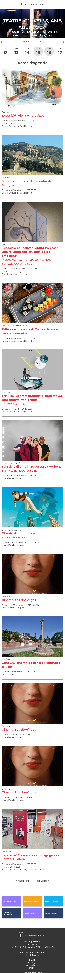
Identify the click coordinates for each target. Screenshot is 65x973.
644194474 (48, 947)
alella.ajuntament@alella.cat (31, 952)
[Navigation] (3, 23)
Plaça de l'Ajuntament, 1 (32, 942)
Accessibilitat (32, 965)
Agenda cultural (32, 4)
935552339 (20, 947)
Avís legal (32, 962)
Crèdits (32, 960)
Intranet (32, 968)
